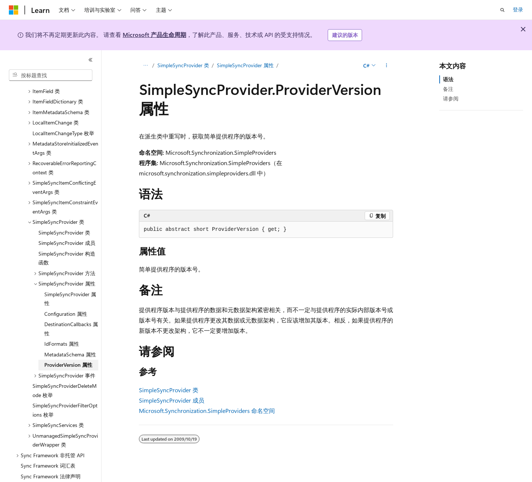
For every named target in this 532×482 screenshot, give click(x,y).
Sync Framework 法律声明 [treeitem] (51, 467)
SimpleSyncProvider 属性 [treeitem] (70, 290)
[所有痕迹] (145, 65)
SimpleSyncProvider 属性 (245, 65)
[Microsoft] (13, 10)
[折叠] (90, 59)
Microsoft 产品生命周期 (154, 34)
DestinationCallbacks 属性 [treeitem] (71, 320)
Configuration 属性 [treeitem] (65, 304)
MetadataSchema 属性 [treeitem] (70, 345)
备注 (448, 88)
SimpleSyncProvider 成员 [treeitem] (66, 233)
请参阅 (450, 98)
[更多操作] (386, 65)
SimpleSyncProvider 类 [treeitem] (64, 223)
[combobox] (50, 75)
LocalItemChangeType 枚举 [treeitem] (63, 124)
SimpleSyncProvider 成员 (171, 400)
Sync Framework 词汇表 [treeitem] (48, 456)
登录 (518, 9)
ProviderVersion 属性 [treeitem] (68, 355)
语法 (448, 79)
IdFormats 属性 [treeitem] (61, 334)
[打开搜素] (502, 10)
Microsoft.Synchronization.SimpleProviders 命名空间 (207, 410)
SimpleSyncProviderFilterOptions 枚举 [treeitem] (65, 401)
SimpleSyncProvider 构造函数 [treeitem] (66, 249)
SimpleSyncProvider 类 (183, 65)
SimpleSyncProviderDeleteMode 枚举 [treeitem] (65, 381)
